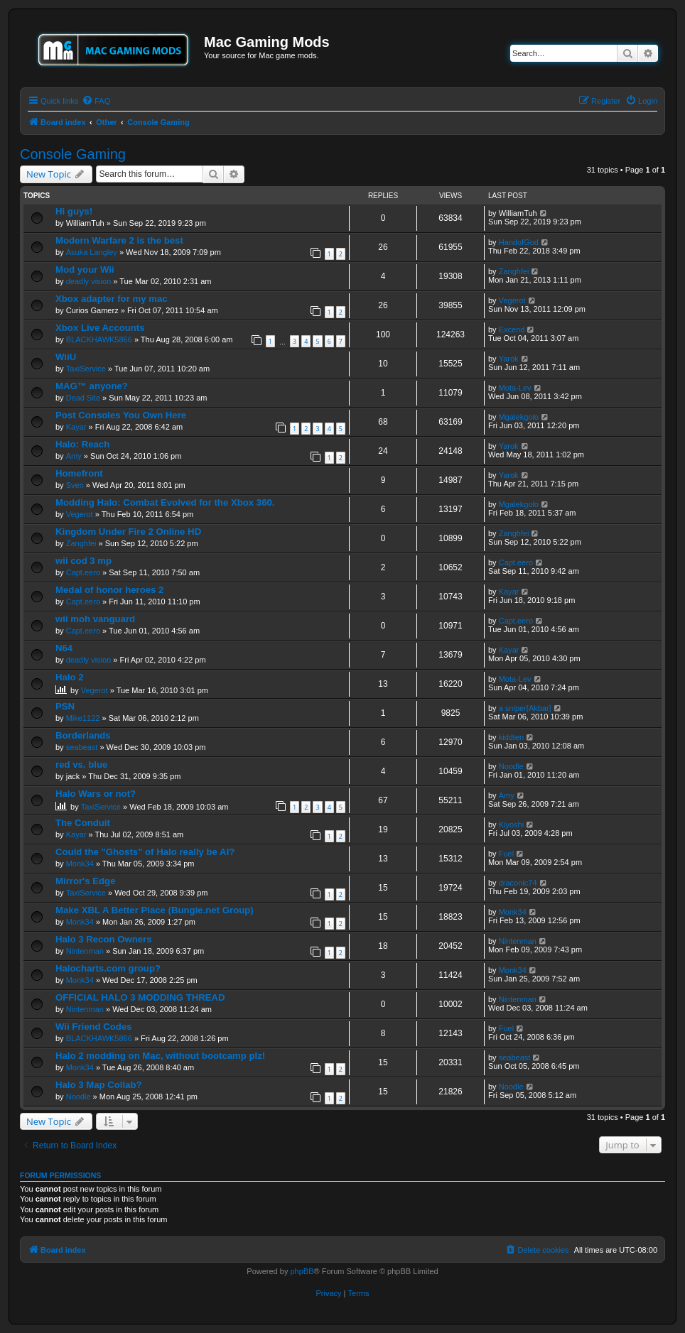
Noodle (511, 766)
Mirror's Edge (85, 881)
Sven (75, 485)
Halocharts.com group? (108, 968)
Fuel (506, 853)
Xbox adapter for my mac (111, 298)
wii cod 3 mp (83, 560)
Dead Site (83, 397)
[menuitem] (96, 100)
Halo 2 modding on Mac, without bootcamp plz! (160, 1055)
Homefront (79, 473)
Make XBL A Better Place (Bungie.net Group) (154, 910)
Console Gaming (73, 154)
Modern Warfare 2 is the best (119, 240)
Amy (74, 456)
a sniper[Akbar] (525, 708)
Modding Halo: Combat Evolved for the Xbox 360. (164, 502)
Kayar (76, 427)
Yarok (509, 358)
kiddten (511, 737)
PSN (65, 706)
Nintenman (85, 951)
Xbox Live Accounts (100, 327)
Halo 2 (69, 677)
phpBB (301, 1271)
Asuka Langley (91, 252)
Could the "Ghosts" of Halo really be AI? (144, 852)
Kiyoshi (511, 824)
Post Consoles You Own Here (120, 415)
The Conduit (82, 822)
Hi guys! (73, 211)
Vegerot (512, 300)
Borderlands (83, 735)
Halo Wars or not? (95, 793)
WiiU (65, 357)
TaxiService (86, 368)
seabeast (82, 747)
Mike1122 (83, 718)
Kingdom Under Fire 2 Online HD (128, 531)
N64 (63, 648)
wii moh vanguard (95, 619)
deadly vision (89, 281)
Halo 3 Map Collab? (98, 1084)
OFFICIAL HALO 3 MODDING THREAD (140, 997)
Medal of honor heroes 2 (109, 589)
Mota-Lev (515, 387)
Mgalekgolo (519, 417)
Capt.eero (83, 572)
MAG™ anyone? (91, 386)
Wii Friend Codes (93, 1026)
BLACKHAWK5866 (99, 339)
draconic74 (518, 882)
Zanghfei (514, 271)
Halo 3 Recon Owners (103, 939)
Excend (512, 329)
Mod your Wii (84, 269)
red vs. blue (81, 764)
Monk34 (80, 863)
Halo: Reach (82, 444)
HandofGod (519, 242)
